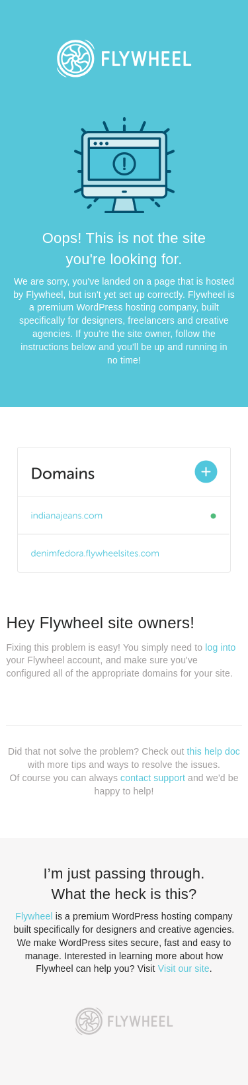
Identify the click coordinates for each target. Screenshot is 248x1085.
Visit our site (184, 968)
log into (220, 647)
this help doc (213, 751)
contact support (152, 778)
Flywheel (33, 916)
